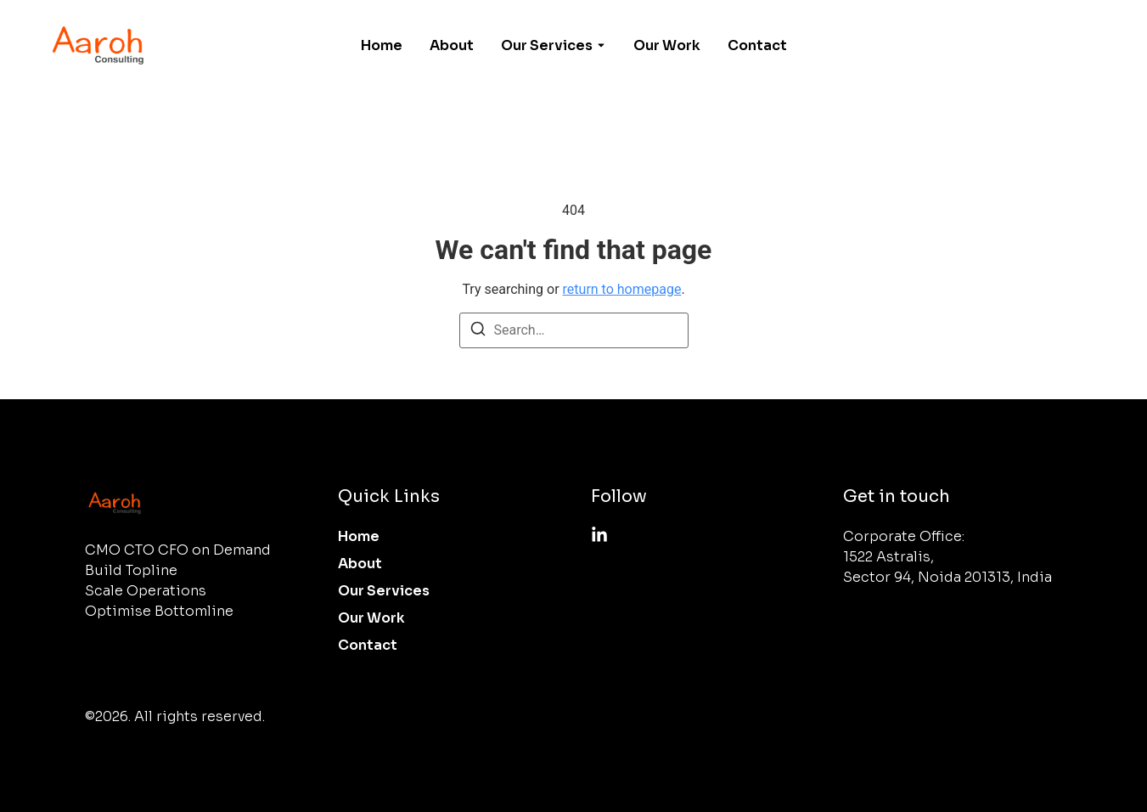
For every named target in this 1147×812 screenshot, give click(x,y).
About (452, 45)
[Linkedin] (599, 535)
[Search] (478, 331)
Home (381, 45)
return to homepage (622, 289)
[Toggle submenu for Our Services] (599, 46)
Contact (757, 45)
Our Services (547, 45)
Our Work (666, 45)
